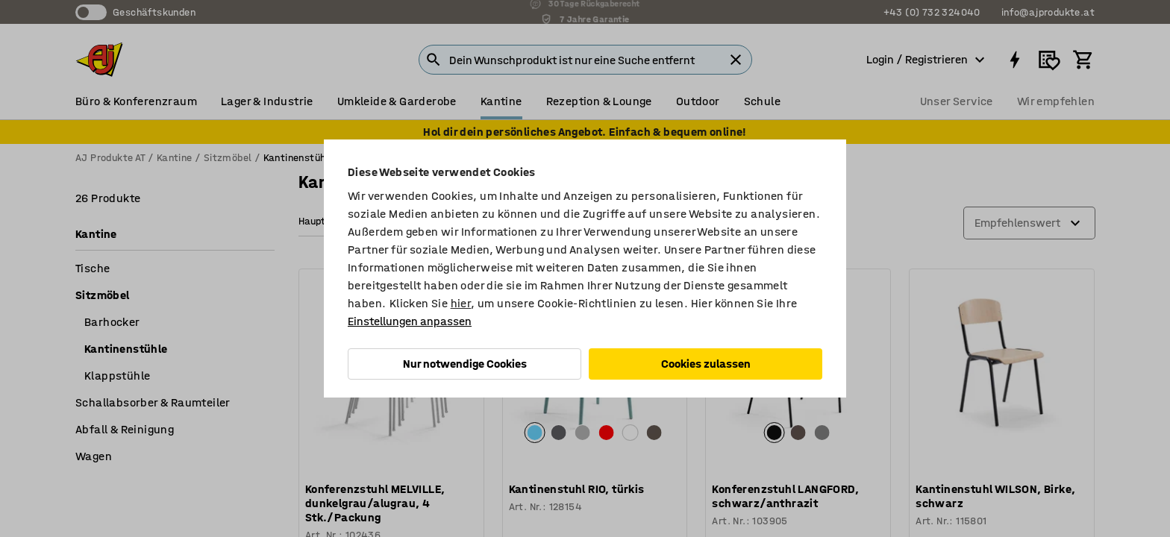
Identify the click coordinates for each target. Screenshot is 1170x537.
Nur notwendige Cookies (465, 364)
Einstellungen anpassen (410, 321)
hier (461, 303)
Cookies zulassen (706, 364)
